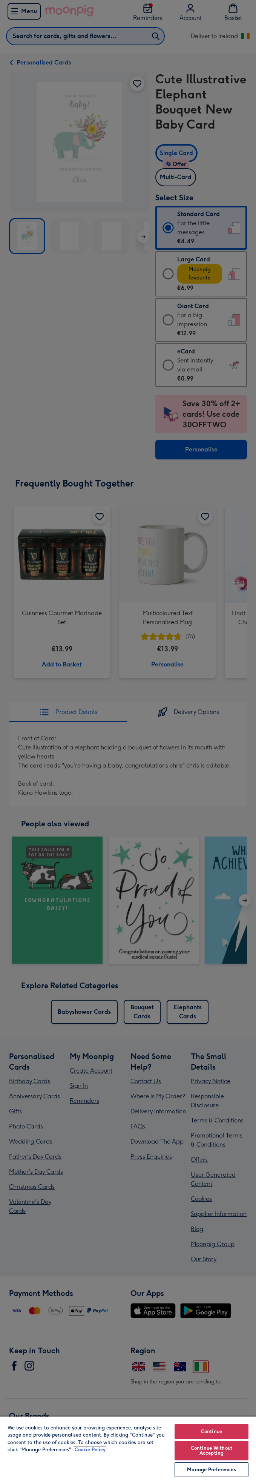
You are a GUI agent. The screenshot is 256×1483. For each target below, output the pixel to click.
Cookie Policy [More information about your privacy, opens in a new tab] (90, 1449)
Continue (211, 1431)
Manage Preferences (211, 1469)
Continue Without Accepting (211, 1450)
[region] (128, 1449)
